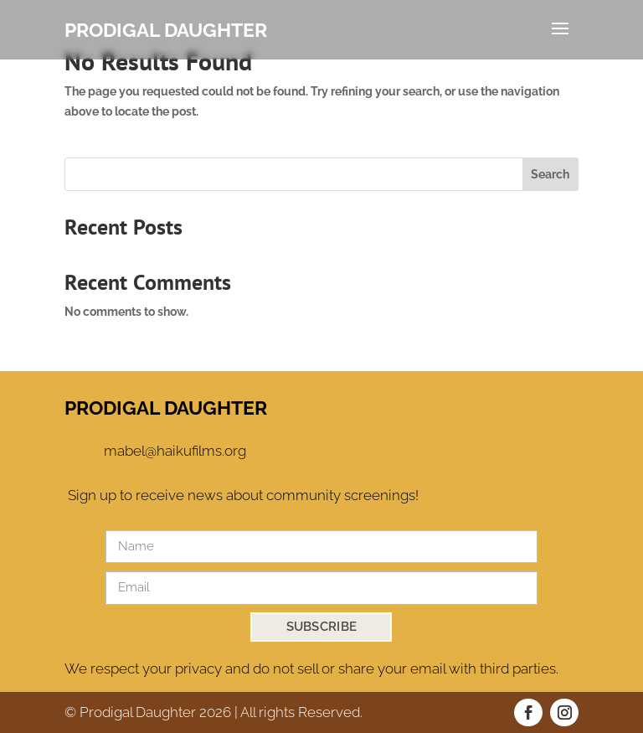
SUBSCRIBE (322, 626)
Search (550, 174)
